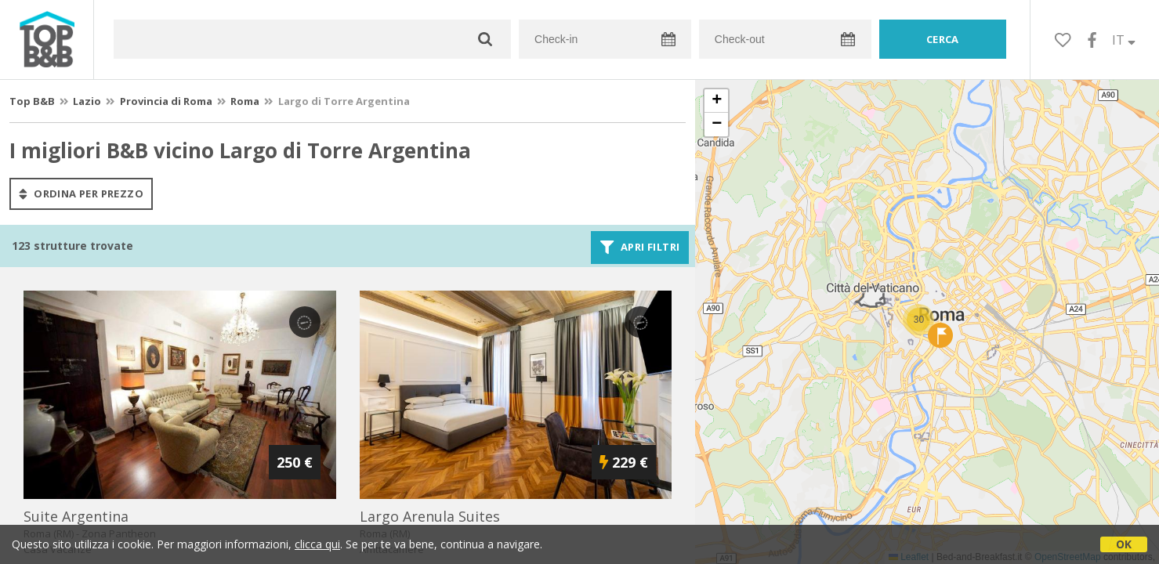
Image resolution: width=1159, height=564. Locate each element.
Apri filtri (639, 247)
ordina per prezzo (81, 193)
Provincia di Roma (166, 101)
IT (1123, 40)
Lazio (87, 101)
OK (1124, 544)
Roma (244, 101)
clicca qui (317, 544)
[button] (918, 319)
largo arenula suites (430, 516)
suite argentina (76, 516)
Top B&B (32, 101)
